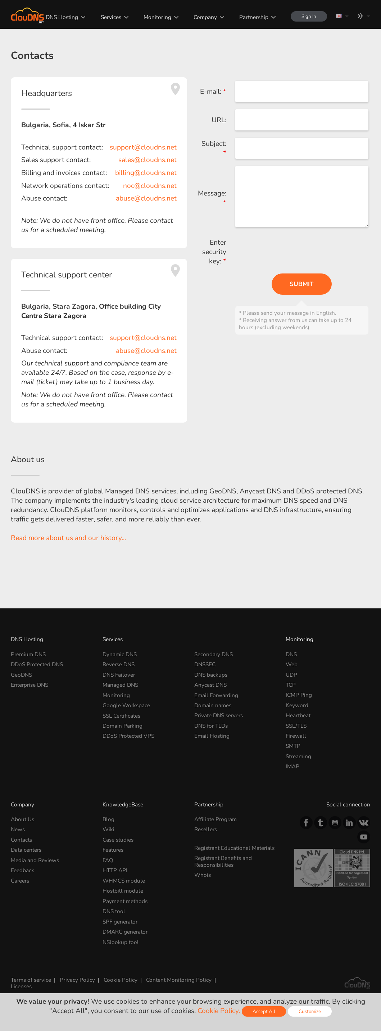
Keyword (297, 705)
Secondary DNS (213, 654)
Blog (108, 819)
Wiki (108, 829)
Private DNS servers (219, 715)
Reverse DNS (119, 664)
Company (205, 17)
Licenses (21, 986)
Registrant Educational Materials (234, 848)
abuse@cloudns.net (146, 198)
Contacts (21, 839)
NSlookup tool (121, 941)
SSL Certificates (122, 715)
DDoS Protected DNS (37, 664)
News (18, 829)
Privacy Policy (77, 979)
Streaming (298, 756)
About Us (22, 819)
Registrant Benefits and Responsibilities (223, 861)
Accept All (264, 1011)
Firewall (296, 736)
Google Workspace (126, 705)
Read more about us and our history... (68, 538)
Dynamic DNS (120, 654)
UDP (291, 674)
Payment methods (125, 901)
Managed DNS (120, 685)
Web (292, 664)
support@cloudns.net (143, 147)
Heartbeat (298, 715)
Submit (302, 284)
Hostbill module (123, 890)
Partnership (253, 17)
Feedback (22, 870)
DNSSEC (205, 664)
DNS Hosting (62, 17)
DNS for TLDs (211, 725)
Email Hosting (212, 736)
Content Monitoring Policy (179, 979)
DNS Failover (119, 674)
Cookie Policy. (219, 1011)
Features (113, 849)
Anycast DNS (210, 685)
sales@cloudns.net (147, 160)
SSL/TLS (296, 725)
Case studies (118, 839)
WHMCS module (124, 880)
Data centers (26, 849)
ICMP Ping (299, 695)
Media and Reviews (35, 860)
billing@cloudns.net (146, 173)
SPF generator (120, 921)
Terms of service (31, 979)
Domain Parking (123, 725)
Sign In (308, 16)
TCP (291, 685)
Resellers (205, 829)
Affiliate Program (215, 819)
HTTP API (115, 870)
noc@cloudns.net (150, 185)
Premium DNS (28, 654)
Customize (310, 1011)
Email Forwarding (216, 695)
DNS (291, 654)
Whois (202, 875)
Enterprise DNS (30, 685)
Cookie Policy (120, 979)
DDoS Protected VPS (129, 736)
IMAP (292, 766)
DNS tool (114, 911)
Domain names (212, 705)
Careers (20, 880)
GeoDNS (21, 674)
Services (110, 17)
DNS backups (210, 674)
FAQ (108, 860)
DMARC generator (125, 931)
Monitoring (157, 17)
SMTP (293, 746)
